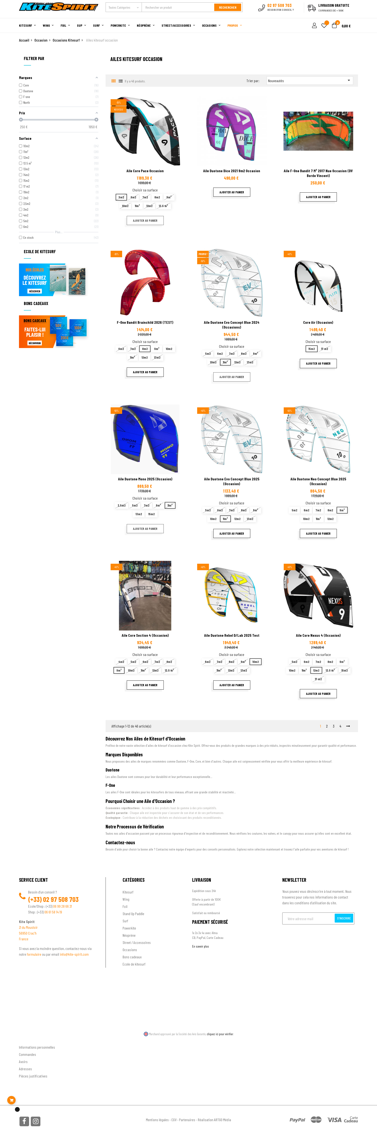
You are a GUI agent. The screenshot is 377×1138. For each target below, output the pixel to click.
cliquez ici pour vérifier (220, 1034)
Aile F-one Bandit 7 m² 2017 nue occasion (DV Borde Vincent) (318, 173)
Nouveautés (310, 80)
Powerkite (129, 928)
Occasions (130, 949)
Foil (125, 906)
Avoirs (23, 1061)
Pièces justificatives (33, 1076)
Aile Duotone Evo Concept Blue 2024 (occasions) (231, 324)
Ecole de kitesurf (134, 964)
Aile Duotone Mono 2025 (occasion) (145, 479)
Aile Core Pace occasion (145, 170)
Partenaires (187, 1119)
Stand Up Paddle (133, 913)
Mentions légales (157, 1119)
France (23, 938)
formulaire (34, 954)
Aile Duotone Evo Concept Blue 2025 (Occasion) (231, 481)
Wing (126, 899)
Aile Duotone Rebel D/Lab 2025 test (231, 635)
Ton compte (27, 1039)
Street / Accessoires (137, 942)
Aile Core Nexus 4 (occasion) (318, 635)
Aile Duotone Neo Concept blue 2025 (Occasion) (318, 481)
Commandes (27, 1054)
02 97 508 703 (61, 899)
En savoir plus (200, 946)
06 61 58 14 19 (53, 912)
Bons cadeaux (132, 956)
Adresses (25, 1068)
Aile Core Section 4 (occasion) (145, 635)
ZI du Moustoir (28, 927)
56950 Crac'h (28, 933)
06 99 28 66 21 (62, 906)
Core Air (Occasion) (318, 322)
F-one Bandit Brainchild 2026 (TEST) (145, 322)
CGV (173, 1119)
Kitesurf (128, 892)
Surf (125, 920)
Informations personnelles (37, 1047)
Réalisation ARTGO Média (214, 1119)
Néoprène (129, 935)
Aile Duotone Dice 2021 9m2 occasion (231, 170)
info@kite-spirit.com (74, 954)
